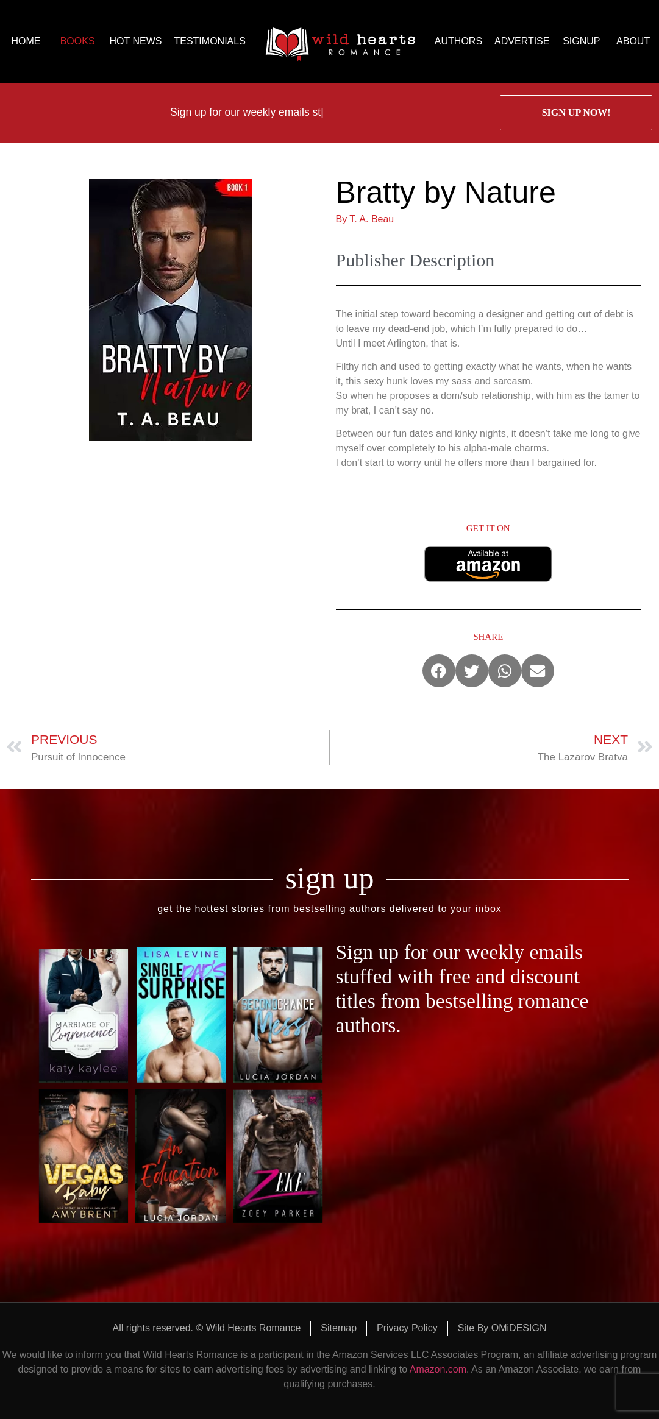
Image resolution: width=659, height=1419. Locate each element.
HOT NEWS (136, 41)
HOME (25, 41)
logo (340, 41)
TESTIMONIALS (209, 41)
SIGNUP (581, 41)
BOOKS (77, 41)
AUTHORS (458, 41)
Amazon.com (438, 1369)
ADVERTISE (521, 41)
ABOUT (633, 41)
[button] (438, 670)
